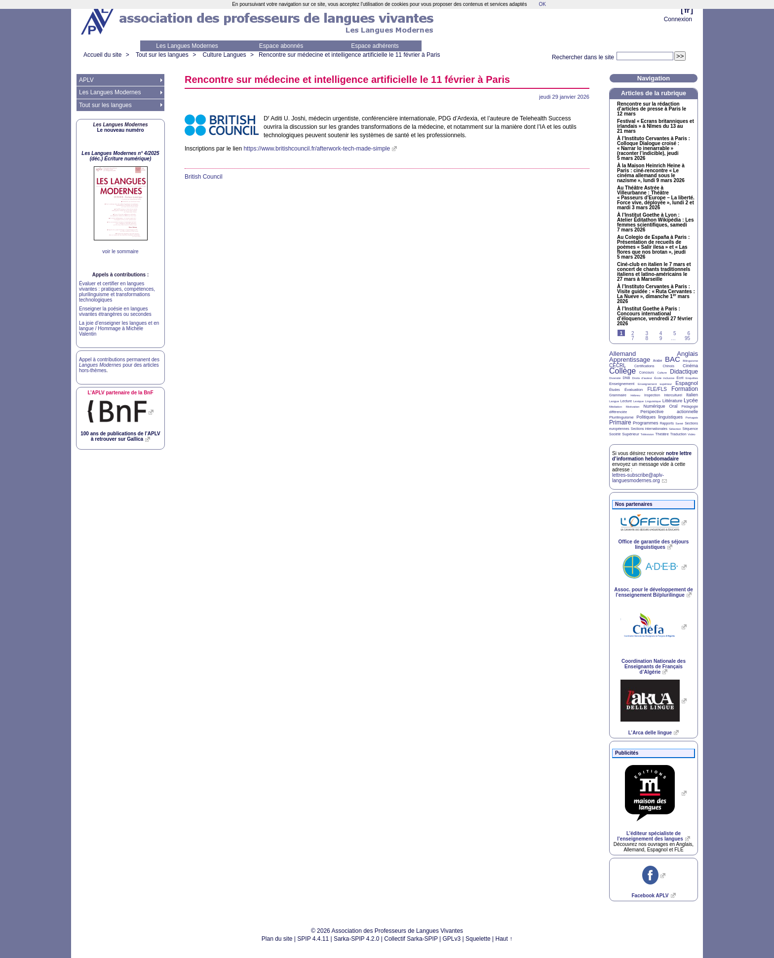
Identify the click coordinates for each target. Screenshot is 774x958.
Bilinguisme (690, 360)
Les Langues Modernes (187, 45)
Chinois (668, 366)
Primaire (620, 422)
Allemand (622, 353)
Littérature (672, 400)
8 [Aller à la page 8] (646, 338)
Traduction (678, 434)
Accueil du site (102, 54)
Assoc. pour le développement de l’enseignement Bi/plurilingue (653, 592)
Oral (673, 406)
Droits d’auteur (642, 378)
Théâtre (662, 434)
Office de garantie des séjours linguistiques (654, 544)
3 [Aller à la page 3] (646, 333)
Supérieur (630, 434)
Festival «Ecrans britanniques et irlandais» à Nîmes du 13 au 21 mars (655, 126)
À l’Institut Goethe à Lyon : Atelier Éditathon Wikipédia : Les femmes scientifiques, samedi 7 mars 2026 (655, 222)
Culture (661, 372)
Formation (684, 388)
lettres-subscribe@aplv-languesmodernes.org (638, 477)
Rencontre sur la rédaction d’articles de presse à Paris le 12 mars (651, 109)
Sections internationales (649, 428)
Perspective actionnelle (669, 411)
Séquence (690, 428)
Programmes (645, 423)
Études (614, 389)
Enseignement (621, 384)
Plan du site (277, 938)
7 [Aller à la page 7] (632, 338)
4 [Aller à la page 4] (660, 333)
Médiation (615, 406)
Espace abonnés (281, 45)
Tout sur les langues (162, 54)
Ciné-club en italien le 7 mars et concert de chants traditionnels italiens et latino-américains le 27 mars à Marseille (654, 272)
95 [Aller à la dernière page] (687, 338)
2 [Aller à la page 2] (632, 333)
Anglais (687, 353)
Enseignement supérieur (655, 384)
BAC (672, 359)
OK (542, 4)
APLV (86, 80)
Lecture (626, 401)
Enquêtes (692, 378)
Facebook (649, 895)
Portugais (692, 417)
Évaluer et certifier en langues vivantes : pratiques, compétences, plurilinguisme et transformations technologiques (117, 292)
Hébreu (635, 395)
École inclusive (664, 378)
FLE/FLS (656, 389)
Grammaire (617, 395)
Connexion (678, 19)
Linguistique (653, 401)
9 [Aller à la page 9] (660, 338)
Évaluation (633, 389)
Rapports (667, 423)
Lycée (691, 400)
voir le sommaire (120, 251)
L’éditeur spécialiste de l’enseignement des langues (650, 836)
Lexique (638, 401)
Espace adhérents (375, 45)
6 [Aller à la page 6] (688, 333)
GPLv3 (452, 938)
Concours (646, 372)
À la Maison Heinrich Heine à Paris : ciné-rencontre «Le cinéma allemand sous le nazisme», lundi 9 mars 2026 (651, 173)
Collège (622, 371)
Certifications (644, 366)
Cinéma (690, 365)
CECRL (617, 365)
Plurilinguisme (621, 417)
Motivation (632, 406)
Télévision (647, 434)
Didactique (684, 371)
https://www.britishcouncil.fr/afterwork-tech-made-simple (316, 148)
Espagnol (686, 383)
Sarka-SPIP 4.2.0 (357, 938)
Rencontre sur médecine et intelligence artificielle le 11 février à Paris (349, 54)
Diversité (614, 378)
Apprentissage (629, 359)
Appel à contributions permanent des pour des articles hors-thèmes (119, 365)
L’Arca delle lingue (650, 732)
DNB (626, 378)
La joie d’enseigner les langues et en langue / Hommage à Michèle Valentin (119, 328)
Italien (692, 394)
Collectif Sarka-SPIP (411, 938)
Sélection (675, 428)
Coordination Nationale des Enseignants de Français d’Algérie (653, 666)
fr (687, 10)
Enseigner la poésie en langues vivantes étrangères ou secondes (115, 311)
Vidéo (691, 434)
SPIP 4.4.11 (313, 938)
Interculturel (673, 395)
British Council (204, 176)
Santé (679, 423)
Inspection (652, 395)
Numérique (654, 406)
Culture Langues (224, 54)
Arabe (657, 360)
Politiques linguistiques (659, 417)
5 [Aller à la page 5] (674, 333)
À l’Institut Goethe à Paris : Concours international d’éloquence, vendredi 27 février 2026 (655, 316)
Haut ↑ (504, 938)
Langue (614, 401)
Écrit (679, 378)
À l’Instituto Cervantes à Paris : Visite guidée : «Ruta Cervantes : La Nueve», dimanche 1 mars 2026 (656, 294)
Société (614, 434)
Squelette (478, 938)
